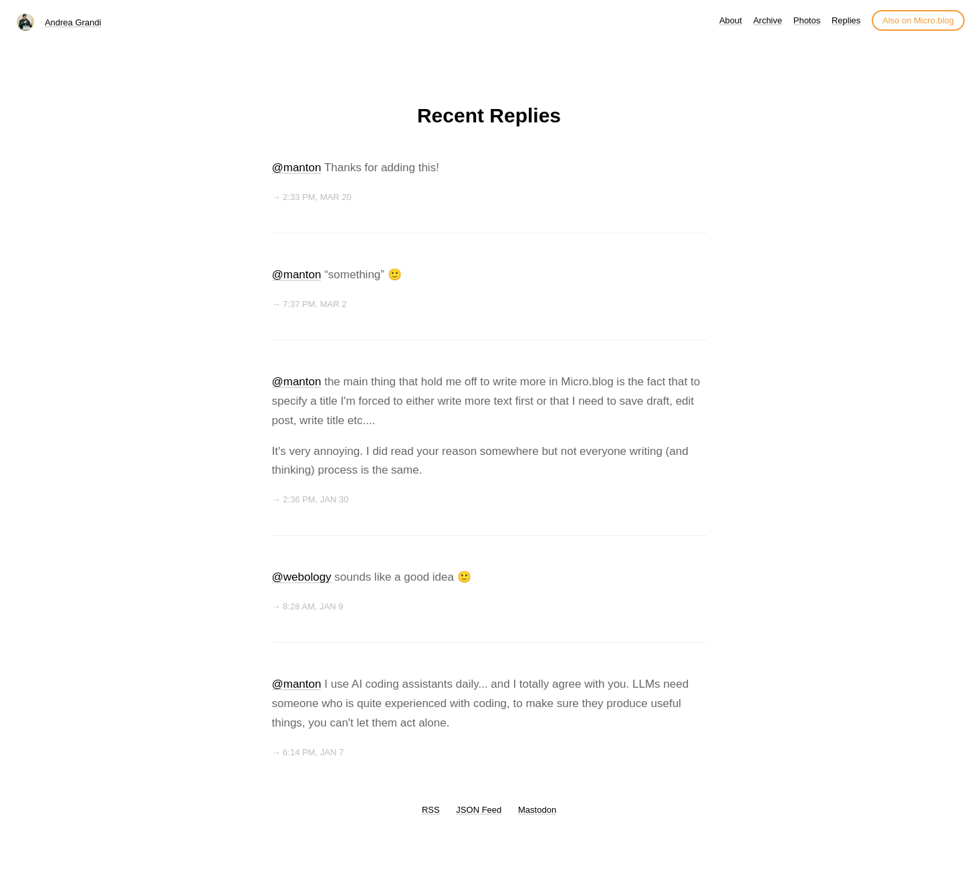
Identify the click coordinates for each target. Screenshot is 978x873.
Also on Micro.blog (918, 20)
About (730, 20)
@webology (302, 577)
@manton (297, 167)
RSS (431, 810)
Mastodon (537, 810)
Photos (806, 20)
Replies (846, 20)
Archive (767, 20)
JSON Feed (478, 810)
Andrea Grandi (73, 22)
